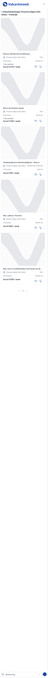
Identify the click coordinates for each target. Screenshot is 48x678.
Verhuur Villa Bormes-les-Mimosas (16, 54)
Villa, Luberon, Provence (12, 215)
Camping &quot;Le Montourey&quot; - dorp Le (21, 162)
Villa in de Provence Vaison (13, 108)
